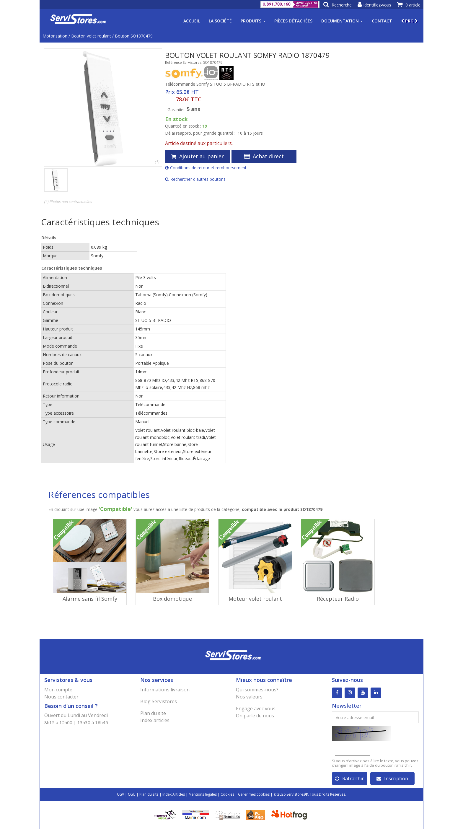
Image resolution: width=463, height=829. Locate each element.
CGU (132, 794)
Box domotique (172, 598)
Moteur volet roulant (255, 598)
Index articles (154, 720)
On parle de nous (255, 715)
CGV (120, 794)
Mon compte (58, 689)
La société (220, 21)
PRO (409, 21)
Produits (253, 21)
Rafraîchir (349, 778)
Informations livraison (165, 689)
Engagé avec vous (255, 708)
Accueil (191, 21)
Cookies (227, 794)
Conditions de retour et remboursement (206, 167)
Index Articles (173, 794)
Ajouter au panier (197, 156)
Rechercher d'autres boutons (195, 179)
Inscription (392, 778)
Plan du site (153, 713)
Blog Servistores (158, 701)
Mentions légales (203, 794)
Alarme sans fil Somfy (90, 598)
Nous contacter (61, 696)
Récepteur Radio (338, 598)
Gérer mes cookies (254, 794)
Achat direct (264, 156)
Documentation (342, 21)
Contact (382, 21)
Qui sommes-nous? (257, 689)
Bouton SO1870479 (134, 36)
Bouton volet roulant (91, 36)
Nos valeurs (249, 696)
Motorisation (55, 36)
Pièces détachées (293, 21)
